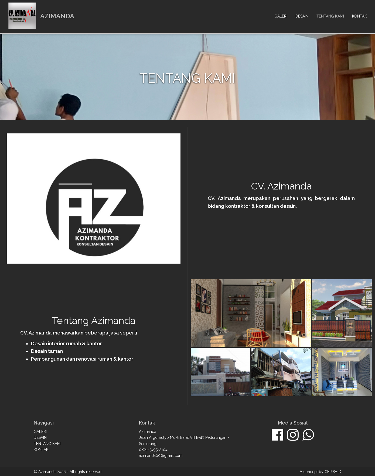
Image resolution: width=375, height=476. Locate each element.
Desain (301, 16)
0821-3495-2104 (153, 449)
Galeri (280, 16)
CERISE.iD (333, 472)
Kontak (359, 16)
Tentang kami (330, 16)
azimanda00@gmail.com (161, 455)
